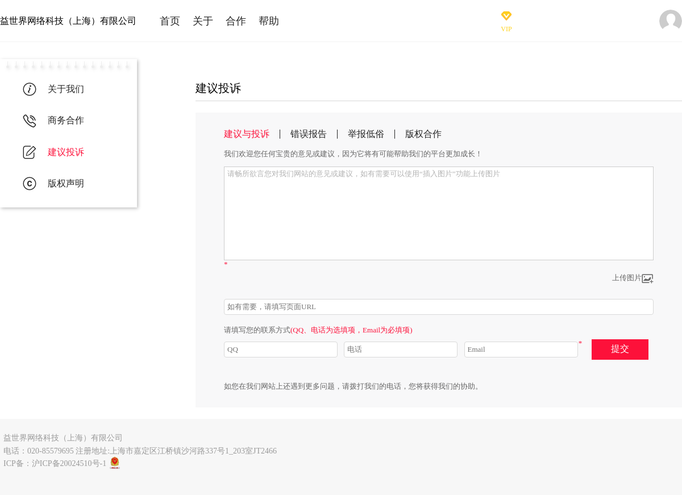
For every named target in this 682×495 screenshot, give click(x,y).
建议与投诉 (246, 134)
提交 (620, 348)
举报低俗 (366, 134)
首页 (170, 21)
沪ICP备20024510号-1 (69, 463)
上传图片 (633, 279)
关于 (203, 21)
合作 (236, 21)
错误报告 (308, 134)
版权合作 (423, 134)
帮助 (269, 21)
